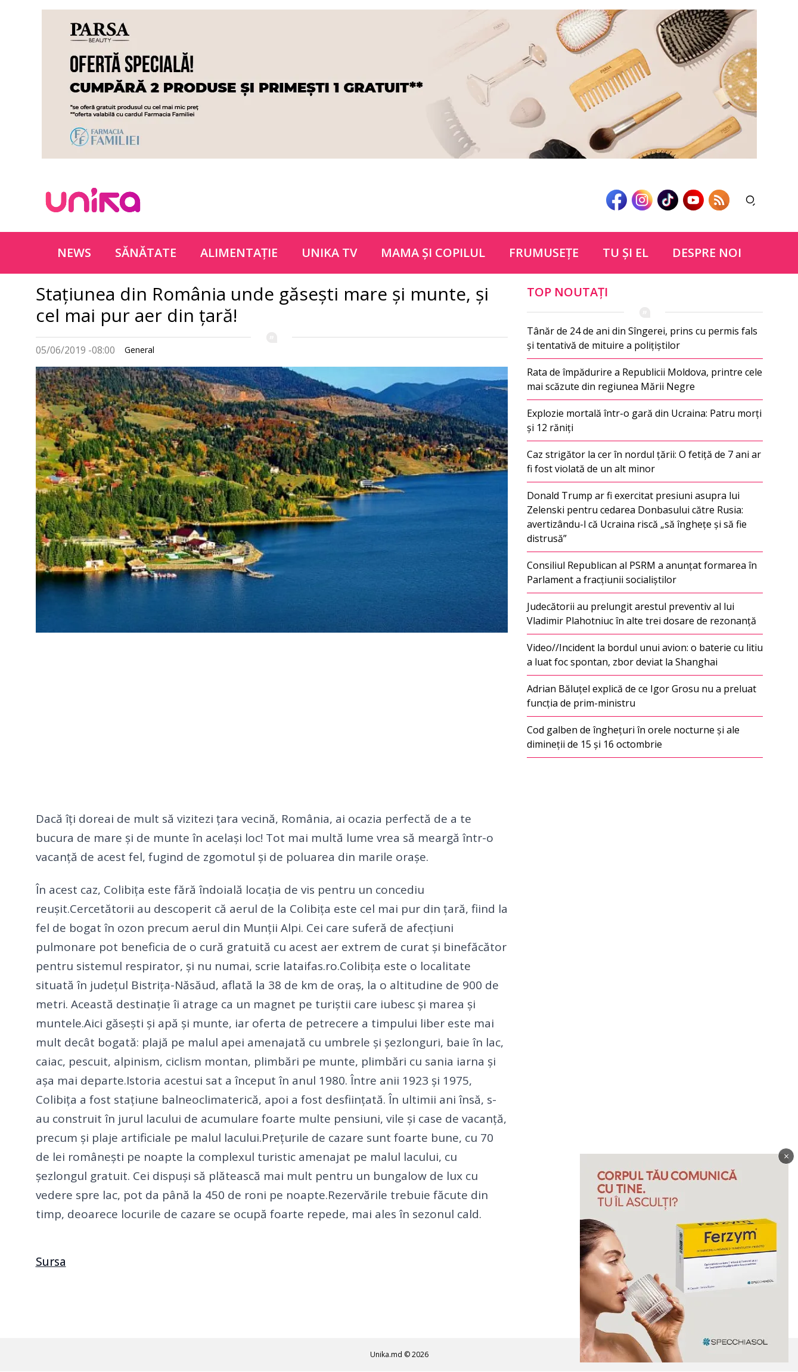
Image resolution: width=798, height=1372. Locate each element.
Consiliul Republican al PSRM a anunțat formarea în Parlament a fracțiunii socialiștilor (642, 572)
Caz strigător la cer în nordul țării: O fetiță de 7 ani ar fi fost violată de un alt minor (644, 461)
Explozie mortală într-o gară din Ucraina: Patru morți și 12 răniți (644, 420)
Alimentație (239, 252)
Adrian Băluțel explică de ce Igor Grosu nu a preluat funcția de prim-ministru (641, 696)
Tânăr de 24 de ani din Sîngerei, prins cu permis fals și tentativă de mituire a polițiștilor (642, 338)
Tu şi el (625, 252)
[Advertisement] (272, 725)
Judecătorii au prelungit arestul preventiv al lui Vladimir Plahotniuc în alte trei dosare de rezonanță (641, 613)
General (139, 349)
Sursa (51, 1261)
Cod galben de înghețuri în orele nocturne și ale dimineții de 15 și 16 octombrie (633, 737)
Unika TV (329, 252)
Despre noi (706, 252)
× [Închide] (786, 1156)
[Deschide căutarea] (751, 200)
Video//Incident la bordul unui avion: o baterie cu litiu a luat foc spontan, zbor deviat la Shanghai (645, 654)
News (74, 252)
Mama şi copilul (433, 252)
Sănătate (145, 252)
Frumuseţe (544, 252)
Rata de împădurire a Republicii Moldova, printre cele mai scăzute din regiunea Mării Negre (644, 379)
